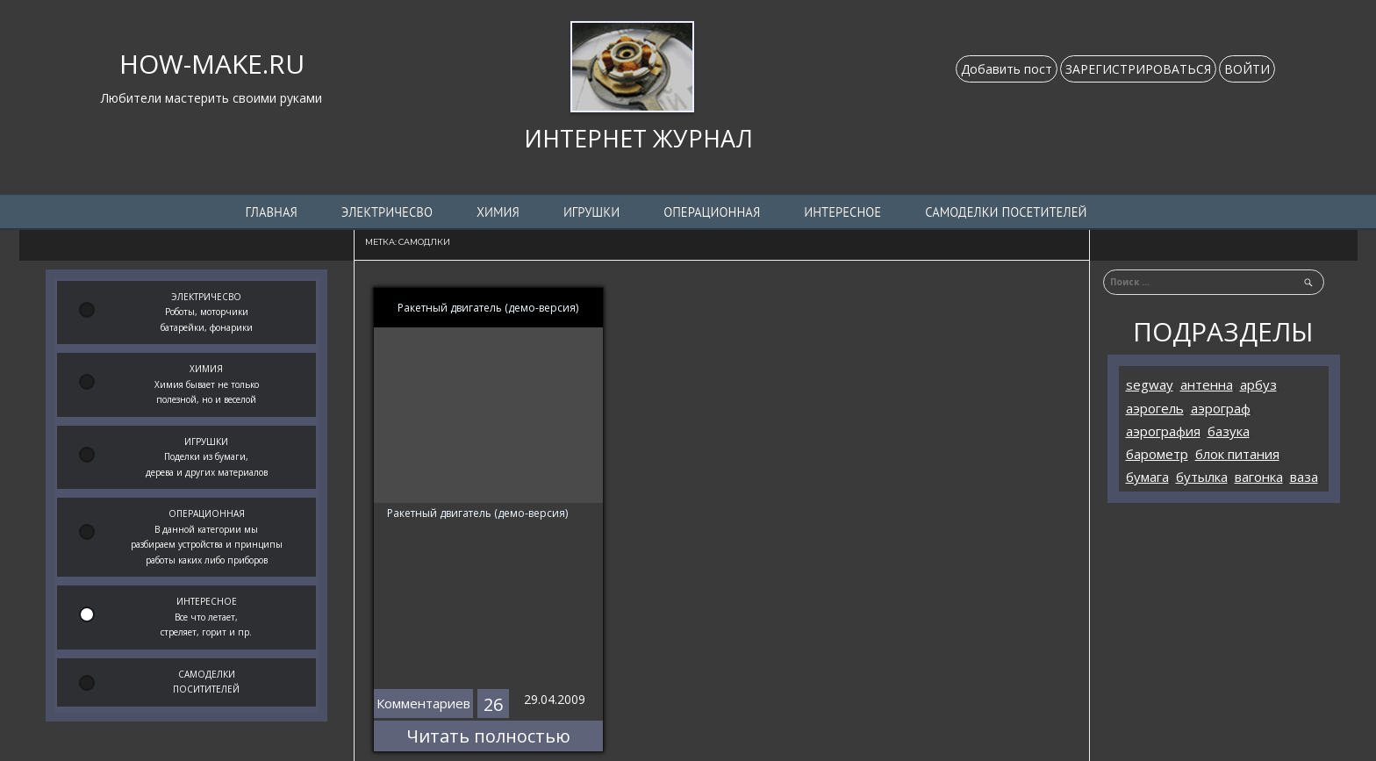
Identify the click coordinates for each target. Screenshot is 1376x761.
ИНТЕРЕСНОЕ (842, 212)
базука (1229, 431)
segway (1149, 384)
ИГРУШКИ (591, 212)
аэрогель (1155, 408)
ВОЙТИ (1247, 69)
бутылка (1202, 476)
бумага (1147, 476)
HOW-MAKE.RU (212, 64)
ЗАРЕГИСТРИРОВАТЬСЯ (1138, 69)
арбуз (1258, 384)
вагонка (1259, 476)
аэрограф (1221, 408)
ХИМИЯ (498, 212)
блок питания (1237, 454)
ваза (1304, 476)
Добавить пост (1006, 69)
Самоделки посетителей (1005, 212)
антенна (1206, 384)
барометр (1157, 454)
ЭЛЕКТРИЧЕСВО (387, 212)
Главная (271, 212)
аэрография (1163, 431)
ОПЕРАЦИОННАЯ (711, 212)
